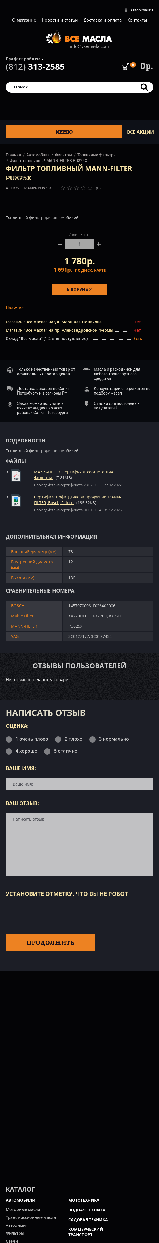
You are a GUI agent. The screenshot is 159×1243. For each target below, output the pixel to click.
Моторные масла (23, 1209)
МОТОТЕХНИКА (83, 1200)
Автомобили (38, 155)
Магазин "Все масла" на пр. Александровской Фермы (59, 330)
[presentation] (49, 915)
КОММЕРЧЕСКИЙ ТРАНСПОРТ (85, 1231)
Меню (64, 132)
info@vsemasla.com (89, 46)
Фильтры (63, 155)
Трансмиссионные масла (31, 1217)
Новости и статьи (60, 20)
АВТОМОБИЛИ (20, 1200)
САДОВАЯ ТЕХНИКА (88, 1219)
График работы (23, 58)
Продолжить (50, 942)
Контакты (137, 20)
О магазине (24, 20)
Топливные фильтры (96, 155)
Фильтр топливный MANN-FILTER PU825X (48, 160)
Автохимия (17, 1225)
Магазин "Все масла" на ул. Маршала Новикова (54, 322)
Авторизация (141, 10)
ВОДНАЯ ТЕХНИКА (87, 1210)
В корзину (79, 289)
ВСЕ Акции (140, 132)
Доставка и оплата (103, 20)
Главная (13, 155)
